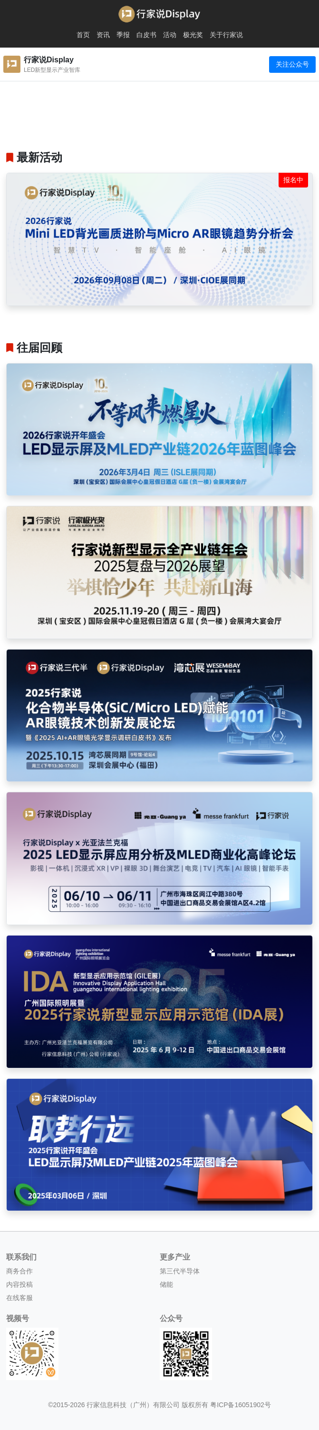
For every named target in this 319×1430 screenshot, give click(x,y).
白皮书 (146, 35)
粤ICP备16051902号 (240, 1405)
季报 (123, 35)
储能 (166, 1284)
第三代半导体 (180, 1271)
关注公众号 (292, 64)
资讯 (103, 35)
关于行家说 (226, 35)
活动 (169, 35)
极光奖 (193, 35)
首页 (83, 35)
